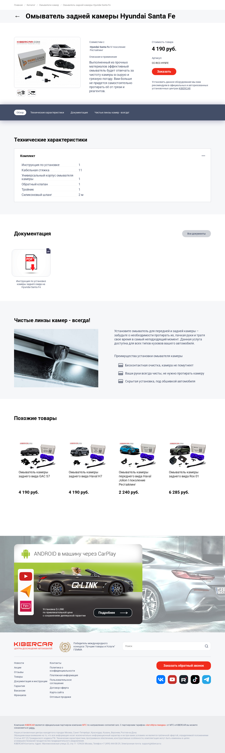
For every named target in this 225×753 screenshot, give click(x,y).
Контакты (55, 663)
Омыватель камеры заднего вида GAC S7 (34, 474)
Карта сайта (57, 692)
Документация (79, 112)
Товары (18, 676)
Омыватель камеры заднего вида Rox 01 (184, 474)
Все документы (196, 233)
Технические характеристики (47, 112)
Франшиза (20, 695)
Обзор (20, 112)
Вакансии (19, 690)
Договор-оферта (59, 687)
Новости (19, 663)
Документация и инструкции (30, 681)
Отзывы (19, 672)
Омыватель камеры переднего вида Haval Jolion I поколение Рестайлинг (135, 478)
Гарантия (19, 686)
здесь (32, 728)
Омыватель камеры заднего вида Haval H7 (85, 474)
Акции (17, 667)
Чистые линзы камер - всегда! (112, 112)
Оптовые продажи (60, 697)
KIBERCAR (185, 88)
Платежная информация (64, 675)
